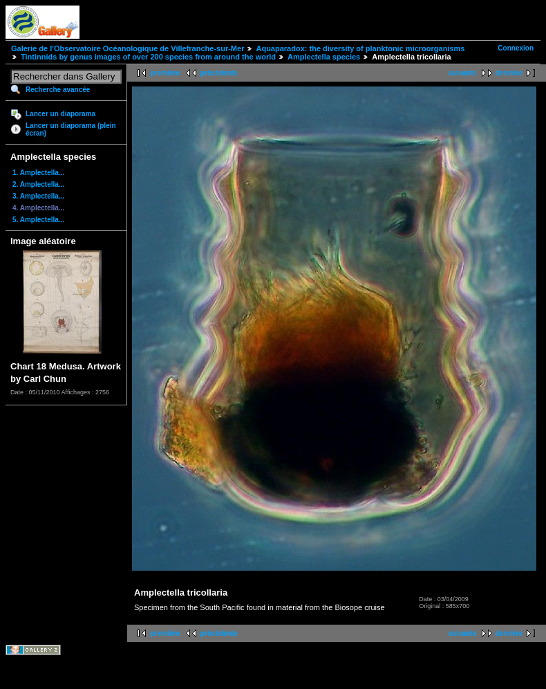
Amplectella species (324, 57)
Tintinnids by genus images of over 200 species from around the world (148, 57)
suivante (463, 73)
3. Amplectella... (38, 196)
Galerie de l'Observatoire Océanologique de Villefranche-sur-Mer (127, 48)
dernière (509, 73)
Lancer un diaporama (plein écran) (71, 129)
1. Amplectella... (38, 172)
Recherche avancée (58, 89)
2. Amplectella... (38, 184)
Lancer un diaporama (60, 114)
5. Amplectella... (38, 219)
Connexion (516, 48)
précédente (218, 73)
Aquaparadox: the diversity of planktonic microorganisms (360, 48)
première (165, 73)
